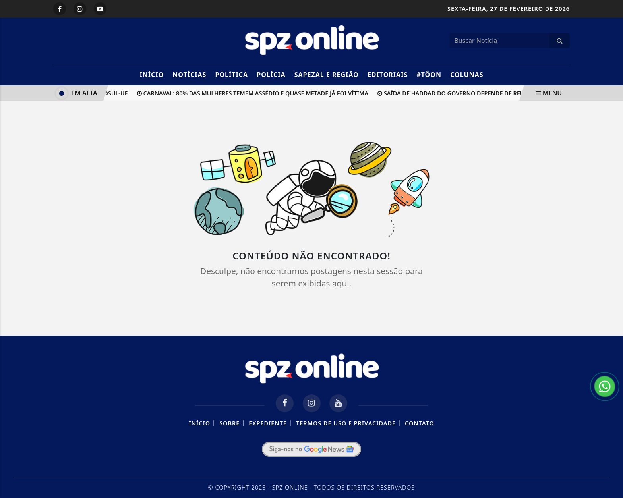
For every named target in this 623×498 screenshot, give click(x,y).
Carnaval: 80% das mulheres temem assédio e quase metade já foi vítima (254, 93)
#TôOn (428, 74)
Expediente (268, 423)
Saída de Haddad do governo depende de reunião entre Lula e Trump (490, 93)
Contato (419, 423)
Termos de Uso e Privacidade (346, 423)
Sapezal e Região (326, 74)
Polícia (271, 74)
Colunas (466, 74)
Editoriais (388, 74)
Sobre (229, 423)
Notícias (189, 74)
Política (231, 74)
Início (151, 74)
